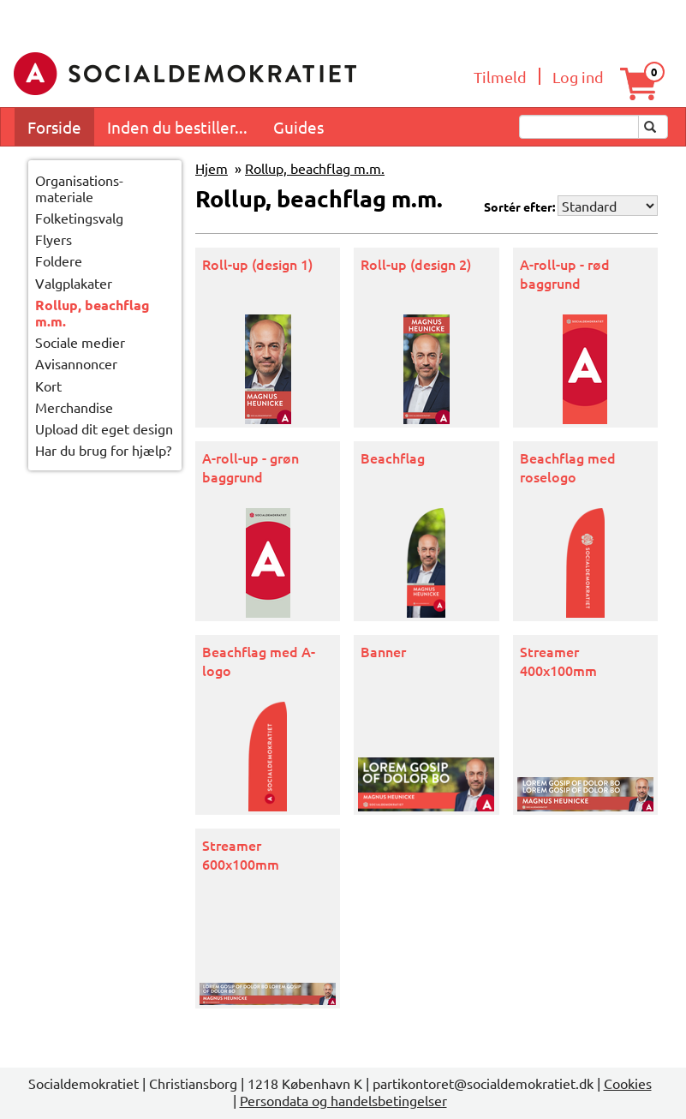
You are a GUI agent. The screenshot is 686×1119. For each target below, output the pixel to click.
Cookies (628, 1083)
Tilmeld (500, 77)
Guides (298, 127)
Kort (48, 385)
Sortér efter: (519, 207)
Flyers (53, 239)
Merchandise (74, 407)
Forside (54, 127)
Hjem (211, 168)
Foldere (58, 260)
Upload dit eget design (104, 428)
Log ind (578, 77)
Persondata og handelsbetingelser (343, 1100)
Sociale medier (80, 341)
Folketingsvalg (79, 217)
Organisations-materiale (79, 188)
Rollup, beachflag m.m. (92, 313)
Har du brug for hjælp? (103, 449)
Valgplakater (73, 282)
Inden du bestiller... (177, 127)
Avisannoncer (76, 363)
